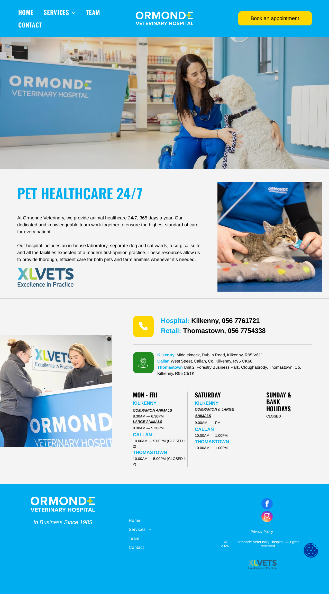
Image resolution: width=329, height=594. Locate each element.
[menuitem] (26, 12)
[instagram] (267, 517)
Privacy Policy (262, 532)
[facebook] (267, 504)
